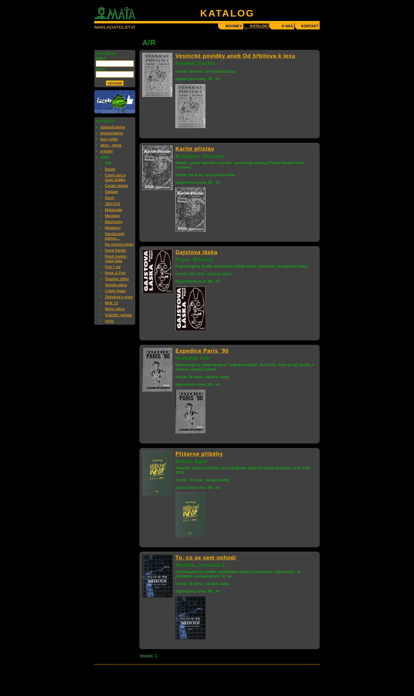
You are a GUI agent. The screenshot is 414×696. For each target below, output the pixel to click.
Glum (109, 197)
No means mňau (119, 244)
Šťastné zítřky (117, 279)
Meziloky (112, 215)
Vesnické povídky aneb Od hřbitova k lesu (235, 56)
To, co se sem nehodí (205, 558)
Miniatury (113, 227)
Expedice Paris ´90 (202, 351)
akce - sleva (110, 145)
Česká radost (116, 185)
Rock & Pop (115, 273)
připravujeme (111, 133)
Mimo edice (115, 309)
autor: (101, 69)
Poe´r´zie (113, 267)
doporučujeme (112, 127)
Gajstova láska (196, 252)
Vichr (109, 321)
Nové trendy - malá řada (116, 258)
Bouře (110, 169)
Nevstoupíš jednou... (114, 236)
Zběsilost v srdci (119, 297)
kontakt (309, 26)
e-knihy (106, 151)
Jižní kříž (112, 203)
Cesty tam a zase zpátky (115, 177)
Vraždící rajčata (118, 315)
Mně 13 (111, 303)
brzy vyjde (109, 139)
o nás (287, 26)
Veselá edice (116, 285)
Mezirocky (114, 221)
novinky (233, 26)
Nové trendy (115, 250)
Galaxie (111, 191)
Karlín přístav (194, 149)
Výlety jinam (115, 291)
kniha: (101, 58)
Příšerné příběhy (199, 454)
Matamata (113, 209)
